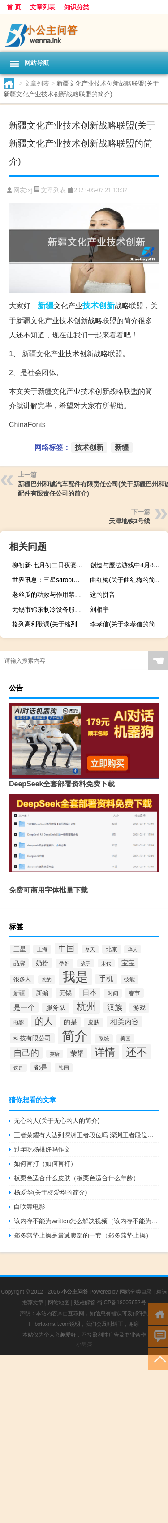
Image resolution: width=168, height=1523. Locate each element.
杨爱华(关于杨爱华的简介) (50, 1192)
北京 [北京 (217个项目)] (111, 949)
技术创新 (98, 305)
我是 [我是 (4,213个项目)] (75, 977)
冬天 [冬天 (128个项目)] (90, 949)
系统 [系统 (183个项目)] (104, 1038)
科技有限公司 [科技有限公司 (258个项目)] (32, 1038)
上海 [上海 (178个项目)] (42, 949)
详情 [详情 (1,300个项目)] (105, 1052)
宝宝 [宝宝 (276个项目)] (128, 962)
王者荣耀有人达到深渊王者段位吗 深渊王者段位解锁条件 (86, 1135)
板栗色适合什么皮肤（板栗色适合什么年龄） (76, 1178)
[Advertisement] (84, 1439)
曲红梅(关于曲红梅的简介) (126, 579)
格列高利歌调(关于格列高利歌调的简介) (50, 624)
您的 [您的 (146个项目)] (47, 979)
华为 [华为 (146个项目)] (133, 949)
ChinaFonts (27, 424)
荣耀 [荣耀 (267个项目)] (77, 1053)
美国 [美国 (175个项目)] (125, 1038)
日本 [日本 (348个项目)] (89, 993)
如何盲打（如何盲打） (45, 1163)
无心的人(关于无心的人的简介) (56, 1120)
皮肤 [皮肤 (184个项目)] (93, 1022)
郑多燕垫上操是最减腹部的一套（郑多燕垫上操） (83, 1235)
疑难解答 (84, 1302)
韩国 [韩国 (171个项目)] (63, 1068)
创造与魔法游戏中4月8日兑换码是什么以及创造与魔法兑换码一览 (128, 565)
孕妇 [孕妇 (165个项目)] (64, 963)
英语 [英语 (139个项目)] (55, 1054)
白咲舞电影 (29, 1206)
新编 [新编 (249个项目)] (42, 993)
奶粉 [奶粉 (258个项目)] (42, 962)
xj (30, 190)
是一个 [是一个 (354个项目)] (24, 1007)
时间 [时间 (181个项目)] (113, 993)
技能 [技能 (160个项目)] (129, 979)
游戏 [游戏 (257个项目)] (139, 1007)
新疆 (46, 305)
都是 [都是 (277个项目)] (40, 1067)
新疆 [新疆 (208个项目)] (19, 993)
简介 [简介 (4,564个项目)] (75, 1035)
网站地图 (58, 1302)
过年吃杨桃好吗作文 (42, 1149)
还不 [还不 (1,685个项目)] (136, 1052)
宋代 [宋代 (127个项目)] (106, 963)
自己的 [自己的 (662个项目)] (26, 1052)
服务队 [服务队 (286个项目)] (56, 1007)
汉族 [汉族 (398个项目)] (114, 1007)
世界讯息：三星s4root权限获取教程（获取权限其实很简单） (50, 579)
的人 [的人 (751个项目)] (44, 1021)
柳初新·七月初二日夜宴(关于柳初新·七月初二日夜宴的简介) (50, 565)
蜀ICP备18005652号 (121, 1302)
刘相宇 (99, 609)
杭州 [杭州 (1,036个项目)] (86, 1006)
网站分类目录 (136, 1292)
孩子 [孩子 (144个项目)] (85, 963)
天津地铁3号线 (129, 521)
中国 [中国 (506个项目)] (66, 948)
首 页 (14, 7)
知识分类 (76, 7)
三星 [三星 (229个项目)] (19, 949)
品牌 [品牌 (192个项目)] (19, 963)
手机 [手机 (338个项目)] (106, 979)
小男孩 (84, 1344)
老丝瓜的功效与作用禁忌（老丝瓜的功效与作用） (50, 594)
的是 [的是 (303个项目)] (70, 1022)
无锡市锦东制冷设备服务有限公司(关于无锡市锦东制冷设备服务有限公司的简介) (50, 609)
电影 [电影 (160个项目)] (18, 1022)
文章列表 (42, 7)
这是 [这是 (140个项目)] (18, 1067)
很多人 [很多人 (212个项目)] (22, 979)
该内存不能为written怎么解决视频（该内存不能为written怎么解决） (86, 1221)
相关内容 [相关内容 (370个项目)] (124, 1022)
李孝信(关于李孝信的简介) (126, 624)
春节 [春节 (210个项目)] (134, 993)
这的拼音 (102, 594)
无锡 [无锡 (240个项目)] (65, 993)
